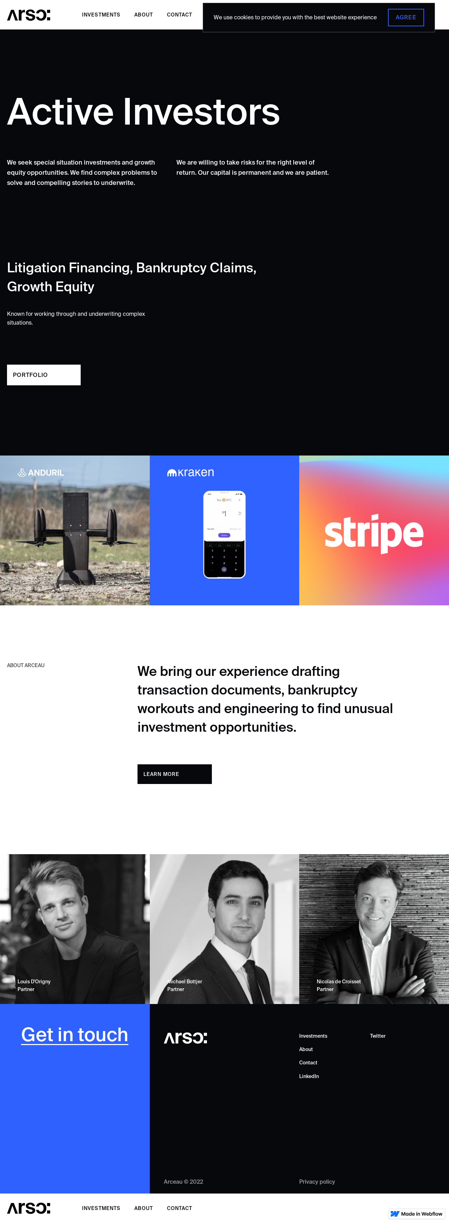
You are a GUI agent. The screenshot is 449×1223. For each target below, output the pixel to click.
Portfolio (30, 375)
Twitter (378, 1036)
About (143, 15)
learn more (161, 774)
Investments (101, 15)
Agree (406, 17)
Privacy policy (317, 1181)
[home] (29, 15)
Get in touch (74, 1035)
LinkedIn (309, 1076)
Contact (179, 15)
